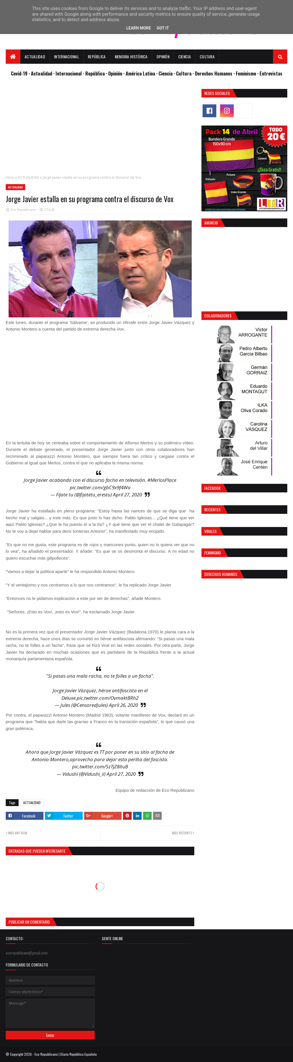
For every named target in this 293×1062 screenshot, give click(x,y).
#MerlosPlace (161, 480)
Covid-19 (20, 73)
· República (94, 73)
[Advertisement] (100, 129)
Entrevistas (271, 73)
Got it (163, 28)
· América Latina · (141, 73)
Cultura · (185, 73)
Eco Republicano (23, 209)
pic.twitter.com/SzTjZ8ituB (100, 766)
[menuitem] (13, 56)
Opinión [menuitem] (163, 56)
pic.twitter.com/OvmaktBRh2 (107, 698)
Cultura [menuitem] (207, 56)
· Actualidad (41, 73)
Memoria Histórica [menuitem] (131, 56)
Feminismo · (248, 73)
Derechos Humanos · (215, 73)
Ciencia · (167, 73)
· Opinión (114, 73)
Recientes (212, 509)
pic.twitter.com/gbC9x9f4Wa (100, 487)
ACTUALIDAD (28, 177)
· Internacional (68, 73)
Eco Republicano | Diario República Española (66, 1054)
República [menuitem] (97, 56)
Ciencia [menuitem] (184, 56)
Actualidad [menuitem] (35, 56)
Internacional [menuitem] (66, 56)
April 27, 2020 (127, 494)
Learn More (138, 28)
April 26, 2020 (123, 705)
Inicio (10, 177)
